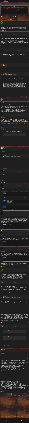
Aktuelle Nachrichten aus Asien (12, 206)
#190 (27, 159)
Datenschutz (10, 420)
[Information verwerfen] (27, 3)
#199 (27, 328)
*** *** (14, 3)
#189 (27, 151)
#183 (27, 52)
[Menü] (1, 1)
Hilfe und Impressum (15, 420)
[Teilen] (26, 25)
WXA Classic (3, 418)
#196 (27, 272)
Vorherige (5, 19)
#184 (27, 68)
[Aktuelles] (28, 1)
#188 (27, 129)
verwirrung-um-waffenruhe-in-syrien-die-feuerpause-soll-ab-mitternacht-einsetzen (14, 145)
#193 (27, 216)
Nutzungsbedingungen (4, 420)
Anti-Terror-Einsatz (10, 200)
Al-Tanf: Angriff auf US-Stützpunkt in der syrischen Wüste (16, 224)
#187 (27, 117)
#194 (27, 236)
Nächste (13, 19)
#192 (27, 188)
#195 (27, 251)
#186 (27, 102)
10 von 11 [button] (9, 19)
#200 (27, 353)
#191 (27, 174)
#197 (27, 284)
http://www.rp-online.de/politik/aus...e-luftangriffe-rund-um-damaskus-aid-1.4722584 (14, 123)
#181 (27, 25)
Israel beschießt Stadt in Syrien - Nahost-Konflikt (15, 192)
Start (19, 420)
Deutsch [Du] (8, 418)
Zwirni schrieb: (5, 330)
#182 (27, 36)
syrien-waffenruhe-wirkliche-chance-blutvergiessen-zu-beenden (11, 137)
